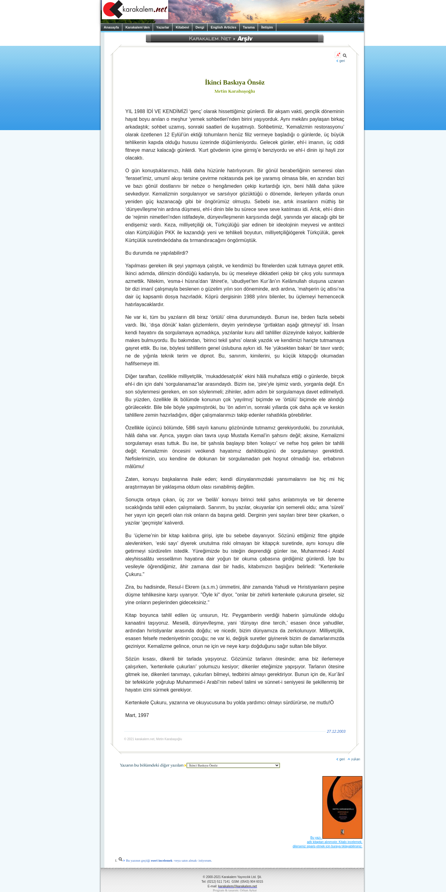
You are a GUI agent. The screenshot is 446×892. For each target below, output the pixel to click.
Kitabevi (182, 27)
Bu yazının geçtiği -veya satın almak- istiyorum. (165, 860)
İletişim (267, 27)
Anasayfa (111, 27)
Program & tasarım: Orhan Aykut (235, 890)
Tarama (249, 27)
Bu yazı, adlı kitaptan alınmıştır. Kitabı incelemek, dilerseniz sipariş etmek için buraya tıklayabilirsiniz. (327, 842)
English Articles (223, 27)
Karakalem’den (137, 27)
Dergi (199, 27)
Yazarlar (162, 27)
